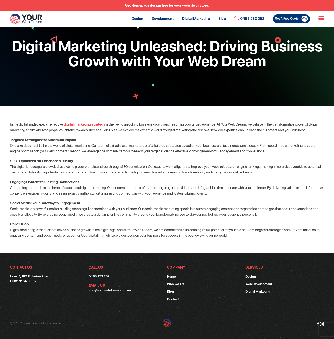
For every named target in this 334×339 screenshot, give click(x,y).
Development (163, 18)
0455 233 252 (252, 18)
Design (137, 18)
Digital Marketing (196, 18)
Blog (222, 18)
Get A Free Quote (291, 19)
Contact (173, 299)
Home (171, 276)
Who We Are (175, 284)
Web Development (258, 284)
